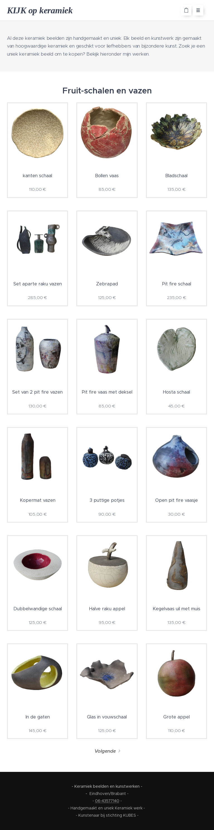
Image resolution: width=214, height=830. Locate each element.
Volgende (105, 751)
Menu (196, 10)
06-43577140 (107, 800)
